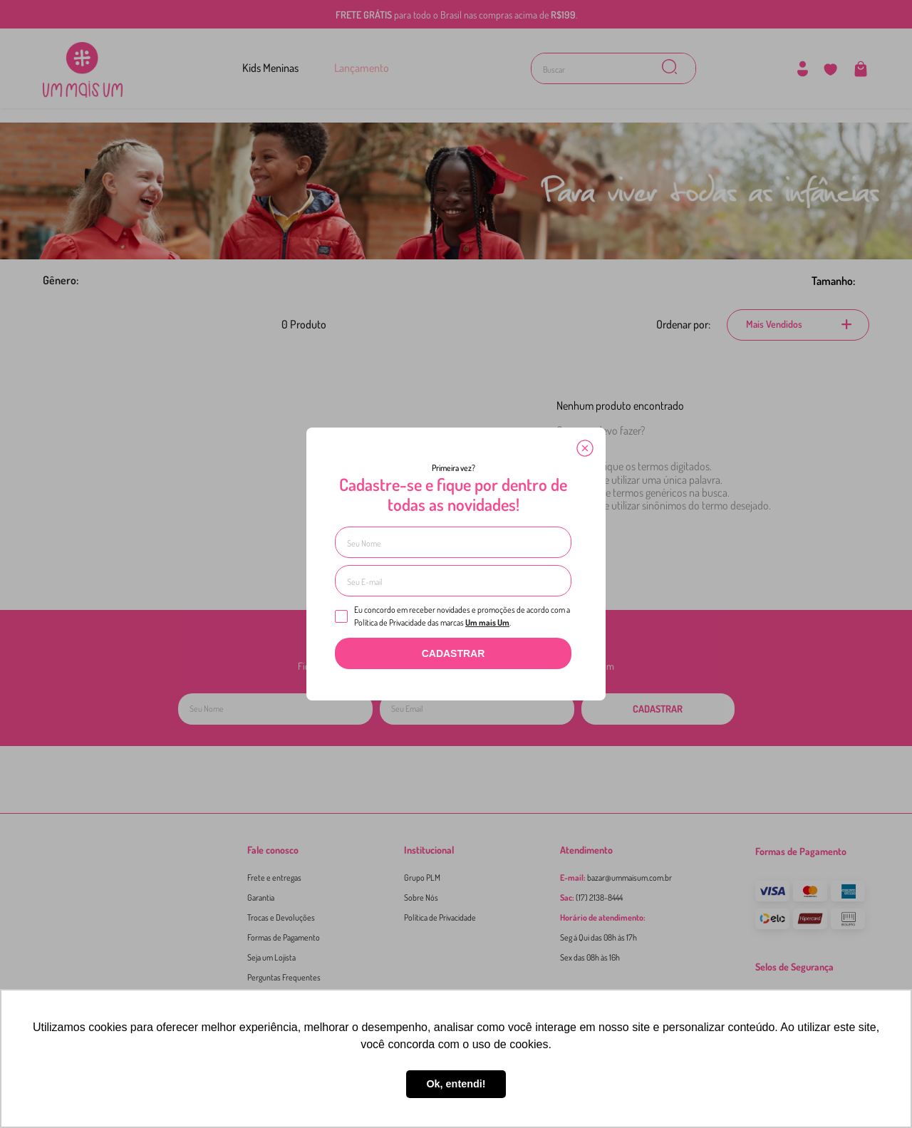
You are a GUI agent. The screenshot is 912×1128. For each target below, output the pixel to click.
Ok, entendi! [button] (455, 1084)
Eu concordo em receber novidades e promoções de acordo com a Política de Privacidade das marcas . (452, 616)
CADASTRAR (453, 653)
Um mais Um (487, 622)
